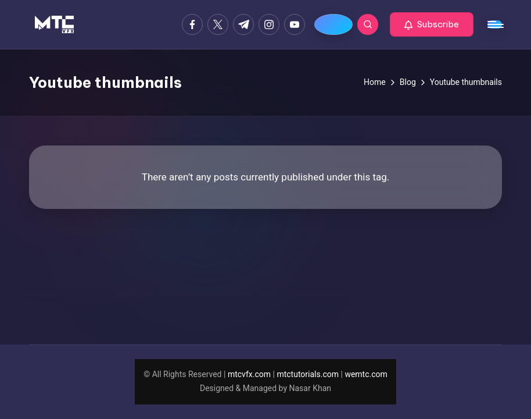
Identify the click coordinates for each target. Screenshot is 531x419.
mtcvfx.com (249, 374)
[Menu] (494, 24)
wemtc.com (366, 374)
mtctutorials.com (308, 374)
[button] (431, 24)
